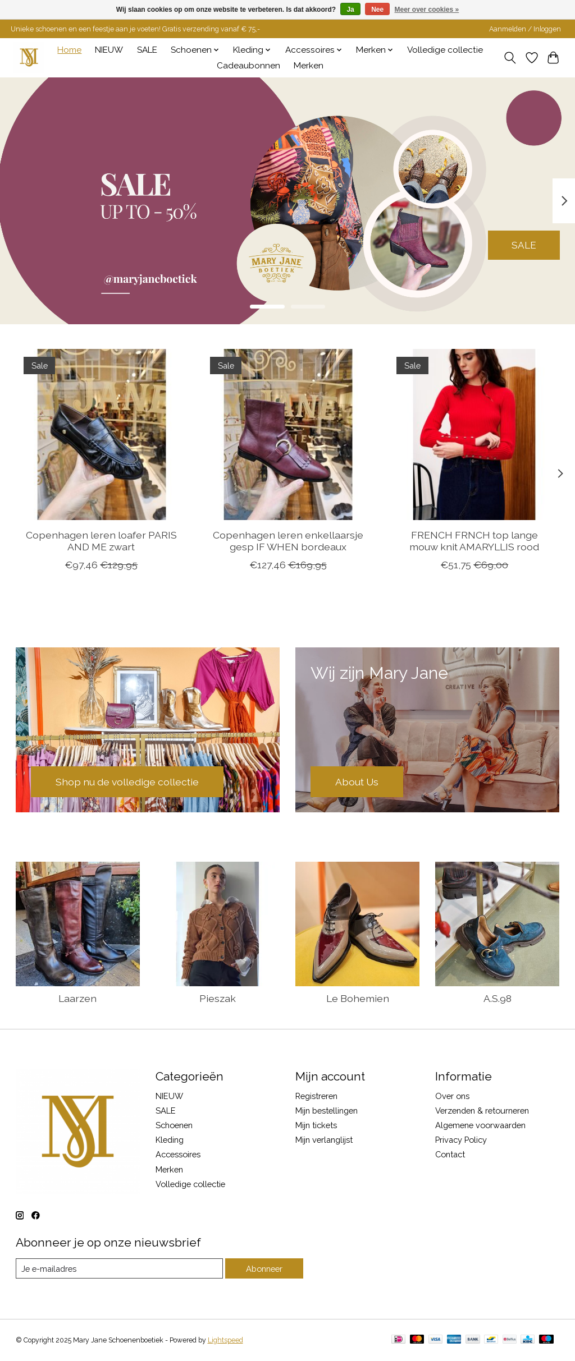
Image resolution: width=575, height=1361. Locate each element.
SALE (147, 50)
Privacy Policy (461, 1139)
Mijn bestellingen (326, 1110)
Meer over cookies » (427, 9)
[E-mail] (119, 1268)
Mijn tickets (316, 1125)
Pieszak (217, 998)
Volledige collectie (445, 50)
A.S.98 (497, 998)
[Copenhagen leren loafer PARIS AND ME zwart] (101, 434)
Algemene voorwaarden (480, 1125)
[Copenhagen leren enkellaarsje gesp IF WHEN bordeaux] (287, 434)
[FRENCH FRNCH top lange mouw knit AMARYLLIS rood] (474, 434)
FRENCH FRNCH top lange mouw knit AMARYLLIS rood (474, 541)
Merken (308, 66)
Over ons (452, 1096)
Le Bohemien (357, 998)
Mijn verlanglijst (324, 1139)
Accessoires (178, 1154)
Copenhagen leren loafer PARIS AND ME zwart (100, 541)
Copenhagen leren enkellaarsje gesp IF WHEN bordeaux (287, 541)
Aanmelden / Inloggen (525, 29)
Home (69, 50)
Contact (450, 1154)
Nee (377, 9)
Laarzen (77, 998)
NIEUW (109, 50)
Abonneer (264, 1268)
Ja (350, 9)
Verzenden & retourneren (482, 1110)
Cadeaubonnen (248, 66)
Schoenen (174, 1125)
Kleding (170, 1139)
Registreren (316, 1096)
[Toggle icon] (509, 58)
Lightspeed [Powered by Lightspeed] (225, 1340)
